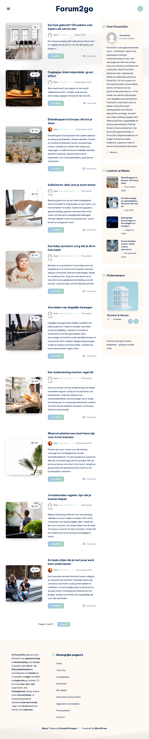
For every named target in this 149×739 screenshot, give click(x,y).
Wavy (45, 728)
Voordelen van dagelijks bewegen (70, 307)
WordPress (101, 728)
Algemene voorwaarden (68, 704)
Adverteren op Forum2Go (68, 697)
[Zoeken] (140, 9)
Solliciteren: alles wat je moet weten (72, 185)
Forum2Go (125, 35)
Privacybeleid (63, 710)
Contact (60, 717)
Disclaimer (61, 683)
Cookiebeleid (62, 677)
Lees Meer (57, 56)
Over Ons (61, 670)
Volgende (64, 624)
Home (59, 663)
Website (112, 152)
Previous (130, 321)
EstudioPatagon (68, 728)
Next (136, 321)
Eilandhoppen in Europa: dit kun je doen (130, 180)
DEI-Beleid (61, 690)
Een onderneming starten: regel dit (70, 372)
